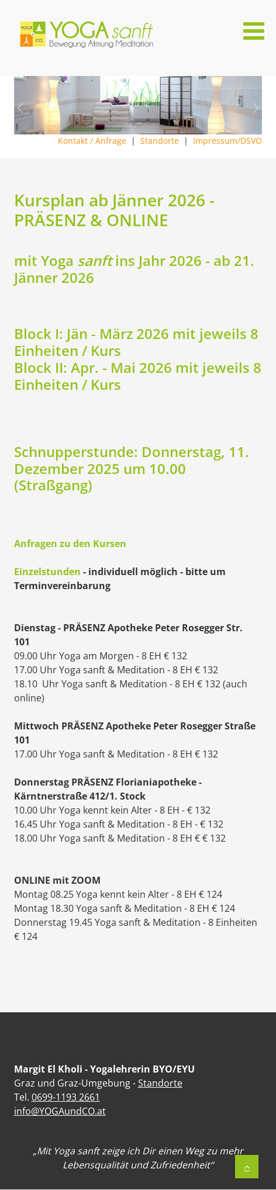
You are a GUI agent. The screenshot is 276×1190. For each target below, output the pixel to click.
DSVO (251, 140)
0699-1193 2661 (66, 1097)
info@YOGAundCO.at (60, 1111)
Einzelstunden (47, 571)
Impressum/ (216, 140)
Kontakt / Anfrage (93, 140)
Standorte (160, 140)
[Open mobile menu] (253, 31)
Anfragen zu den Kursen (70, 543)
